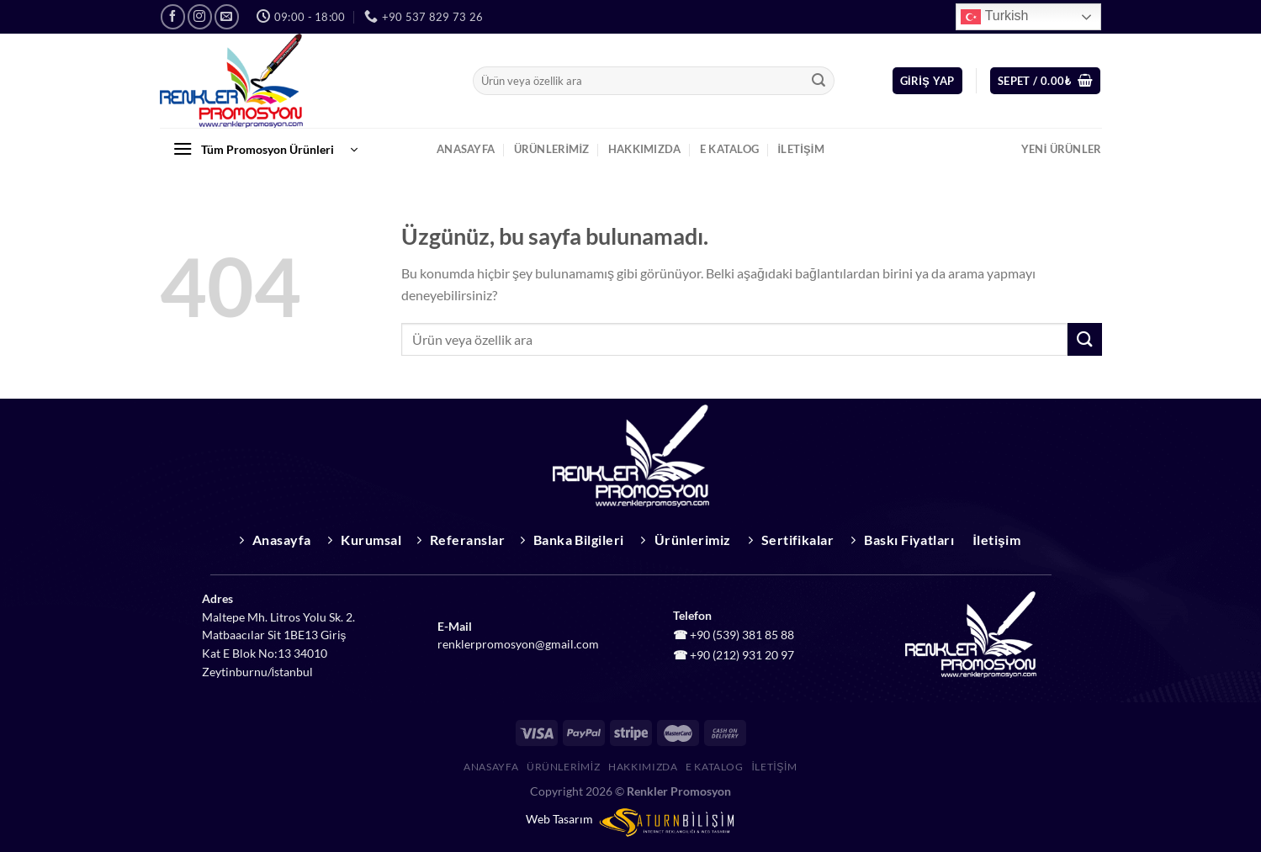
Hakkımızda (644, 149)
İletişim (801, 149)
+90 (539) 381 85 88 (742, 634)
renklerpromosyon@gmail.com (518, 644)
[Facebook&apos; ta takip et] (173, 16)
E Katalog (729, 149)
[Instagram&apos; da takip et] (200, 16)
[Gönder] (818, 80)
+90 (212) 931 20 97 (742, 655)
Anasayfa (466, 149)
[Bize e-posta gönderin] (227, 16)
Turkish (994, 17)
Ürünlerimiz (552, 149)
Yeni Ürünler (1061, 149)
